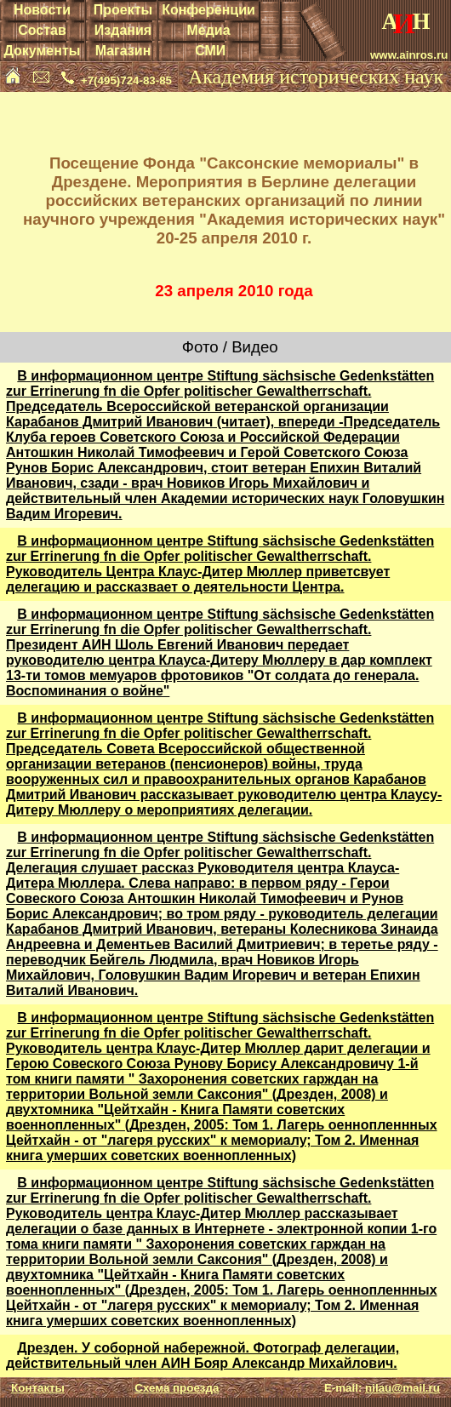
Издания (122, 30)
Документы (41, 50)
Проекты (123, 10)
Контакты (38, 1387)
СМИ (210, 50)
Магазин (123, 50)
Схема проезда (176, 1387)
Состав (42, 30)
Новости (42, 10)
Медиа (208, 30)
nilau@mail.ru (402, 1387)
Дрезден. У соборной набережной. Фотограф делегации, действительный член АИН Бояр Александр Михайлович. (202, 1355)
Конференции (208, 10)
